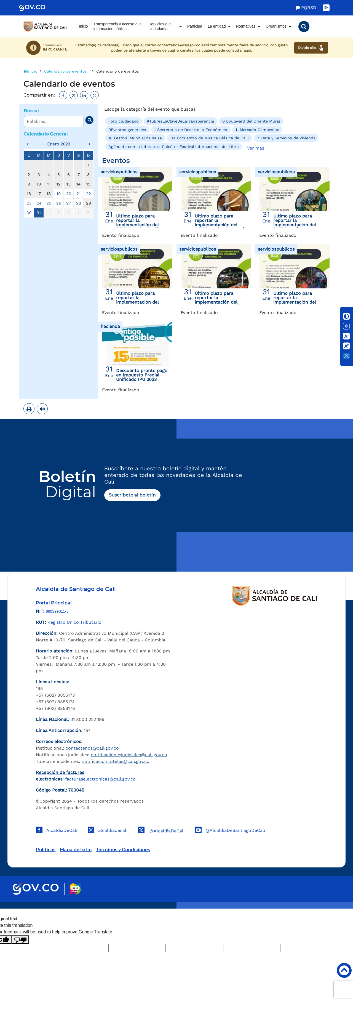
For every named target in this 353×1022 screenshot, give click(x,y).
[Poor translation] (20, 939)
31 (39, 212)
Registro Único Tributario (74, 622)
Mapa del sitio (76, 849)
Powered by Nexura (333, 906)
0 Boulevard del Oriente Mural (251, 121)
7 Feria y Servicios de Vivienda (286, 138)
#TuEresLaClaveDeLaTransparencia (180, 121)
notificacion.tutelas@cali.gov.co (115, 761)
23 (28, 203)
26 (58, 203)
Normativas (246, 26)
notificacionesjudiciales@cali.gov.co (129, 754)
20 (68, 193)
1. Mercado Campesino (257, 130)
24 (38, 203)
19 (59, 193)
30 (28, 212)
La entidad (217, 26)
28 (78, 203)
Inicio (83, 26)
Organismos (276, 26)
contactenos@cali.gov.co (92, 748)
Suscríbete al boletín (132, 495)
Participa (194, 26)
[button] (303, 26)
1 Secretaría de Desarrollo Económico (190, 130)
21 (78, 193)
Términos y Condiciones (123, 849)
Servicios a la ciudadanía (160, 26)
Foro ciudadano (123, 121)
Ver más (255, 148)
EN (326, 7)
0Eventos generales (127, 130)
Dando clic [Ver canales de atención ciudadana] (311, 48)
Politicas (45, 849)
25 (48, 203)
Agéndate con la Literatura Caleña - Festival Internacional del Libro (173, 146)
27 (68, 203)
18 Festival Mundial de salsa (135, 138)
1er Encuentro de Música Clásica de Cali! (209, 138)
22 (88, 193)
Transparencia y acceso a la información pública (117, 26)
